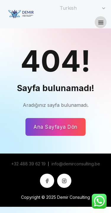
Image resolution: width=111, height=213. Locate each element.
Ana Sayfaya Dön (55, 127)
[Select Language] (80, 8)
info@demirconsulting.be (76, 163)
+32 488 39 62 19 (28, 163)
